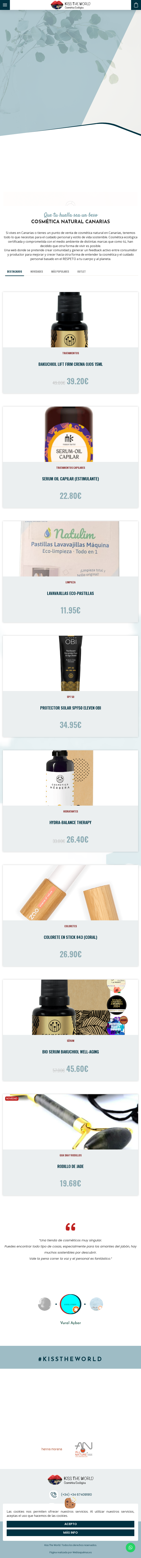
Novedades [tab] (36, 271)
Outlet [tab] (81, 271)
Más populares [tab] (60, 271)
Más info (70, 1532)
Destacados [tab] (14, 271)
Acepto (70, 1524)
